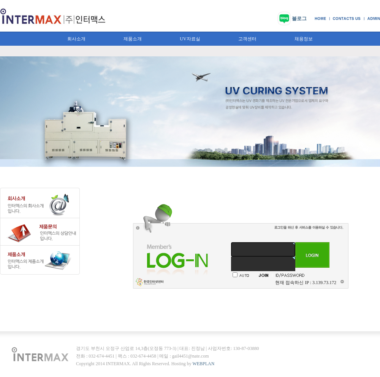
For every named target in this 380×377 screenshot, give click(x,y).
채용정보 (303, 39)
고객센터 (247, 39)
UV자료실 (190, 39)
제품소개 (133, 39)
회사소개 (76, 39)
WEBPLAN (203, 363)
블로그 (299, 18)
